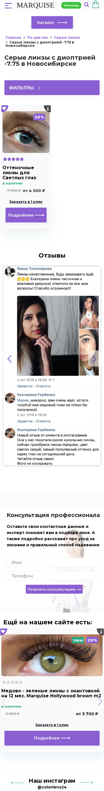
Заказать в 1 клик (25, 202)
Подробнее (26, 215)
